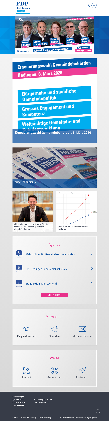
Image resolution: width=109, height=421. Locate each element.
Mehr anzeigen (54, 295)
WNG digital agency (90, 418)
